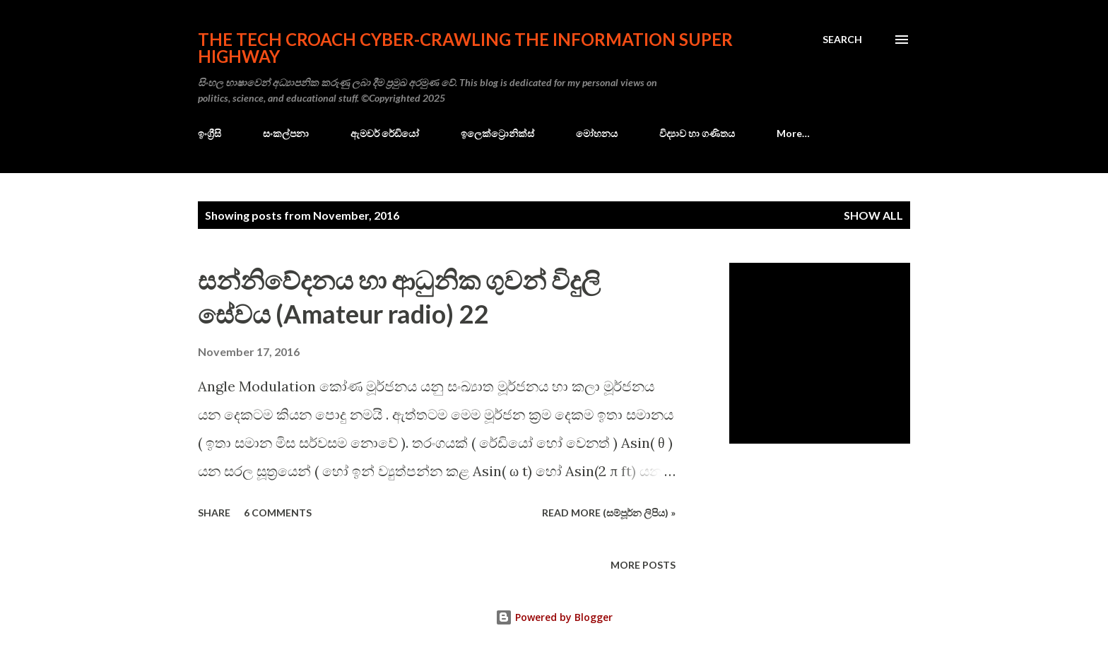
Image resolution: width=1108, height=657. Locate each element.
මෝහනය (597, 133)
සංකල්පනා (286, 133)
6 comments (278, 513)
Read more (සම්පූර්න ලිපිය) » (609, 513)
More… (793, 133)
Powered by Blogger (554, 617)
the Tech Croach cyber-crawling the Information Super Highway (465, 47)
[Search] (842, 39)
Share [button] (214, 513)
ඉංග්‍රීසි (209, 133)
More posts (643, 565)
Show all (873, 215)
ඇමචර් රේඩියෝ (384, 133)
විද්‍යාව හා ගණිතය (697, 133)
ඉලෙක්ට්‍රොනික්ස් (497, 133)
